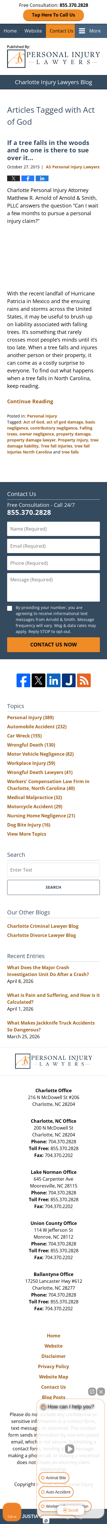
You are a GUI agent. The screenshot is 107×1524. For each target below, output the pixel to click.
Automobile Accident (36, 726)
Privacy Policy (53, 1366)
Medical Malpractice (34, 797)
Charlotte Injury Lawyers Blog (53, 56)
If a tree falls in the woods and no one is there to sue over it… (48, 150)
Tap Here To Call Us (53, 15)
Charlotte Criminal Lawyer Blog (42, 926)
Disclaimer (53, 1356)
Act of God (33, 422)
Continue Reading (30, 401)
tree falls (70, 452)
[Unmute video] (70, 1449)
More (95, 31)
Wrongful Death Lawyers (39, 772)
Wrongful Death (31, 745)
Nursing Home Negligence (41, 816)
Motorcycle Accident (34, 806)
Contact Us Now (53, 644)
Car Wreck (24, 736)
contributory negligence (53, 428)
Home (10, 31)
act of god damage (65, 422)
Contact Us (61, 31)
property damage (73, 434)
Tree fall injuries (56, 446)
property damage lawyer (31, 440)
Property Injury (73, 440)
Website (33, 31)
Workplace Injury (31, 763)
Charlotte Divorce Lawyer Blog (41, 935)
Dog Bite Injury (28, 825)
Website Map (53, 1377)
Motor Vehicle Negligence (40, 754)
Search (53, 887)
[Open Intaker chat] (46, 1520)
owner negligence (36, 434)
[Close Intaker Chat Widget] (101, 1392)
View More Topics (26, 834)
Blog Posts (53, 1397)
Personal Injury (42, 416)
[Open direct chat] (92, 1392)
